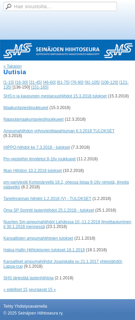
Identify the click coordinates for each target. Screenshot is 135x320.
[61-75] (63, 82)
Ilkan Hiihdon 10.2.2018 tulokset (32, 170)
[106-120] (109, 82)
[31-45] (35, 82)
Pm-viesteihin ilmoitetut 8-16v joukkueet (39, 159)
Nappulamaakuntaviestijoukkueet (33, 119)
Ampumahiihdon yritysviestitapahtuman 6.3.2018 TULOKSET (58, 131)
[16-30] (21, 82)
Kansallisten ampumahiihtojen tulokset (38, 238)
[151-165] (40, 87)
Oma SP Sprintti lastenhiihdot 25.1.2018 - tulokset (48, 210)
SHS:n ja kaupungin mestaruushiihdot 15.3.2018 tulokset (55, 96)
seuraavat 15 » (42, 289)
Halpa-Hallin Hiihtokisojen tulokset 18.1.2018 (44, 250)
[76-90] (77, 82)
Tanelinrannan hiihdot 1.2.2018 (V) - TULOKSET (47, 198)
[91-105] (92, 82)
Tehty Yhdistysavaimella (25, 306)
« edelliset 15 (15, 289)
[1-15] (8, 82)
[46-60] (49, 82)
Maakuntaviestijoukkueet (25, 107)
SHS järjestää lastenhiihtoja (28, 278)
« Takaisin (12, 66)
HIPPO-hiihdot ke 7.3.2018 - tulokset (36, 147)
